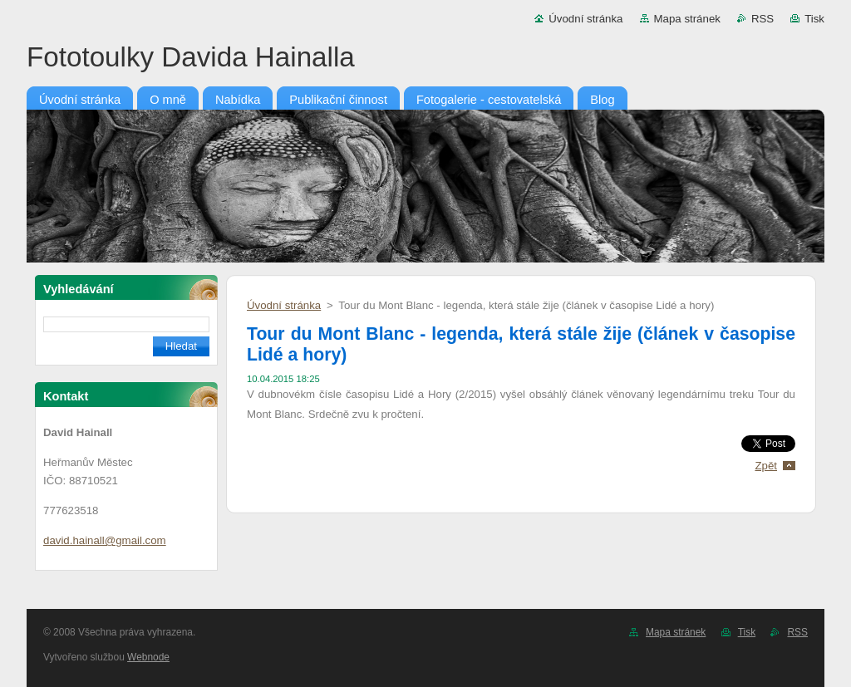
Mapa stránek (687, 18)
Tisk (814, 18)
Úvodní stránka (585, 18)
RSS (762, 18)
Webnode (148, 657)
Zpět (766, 465)
